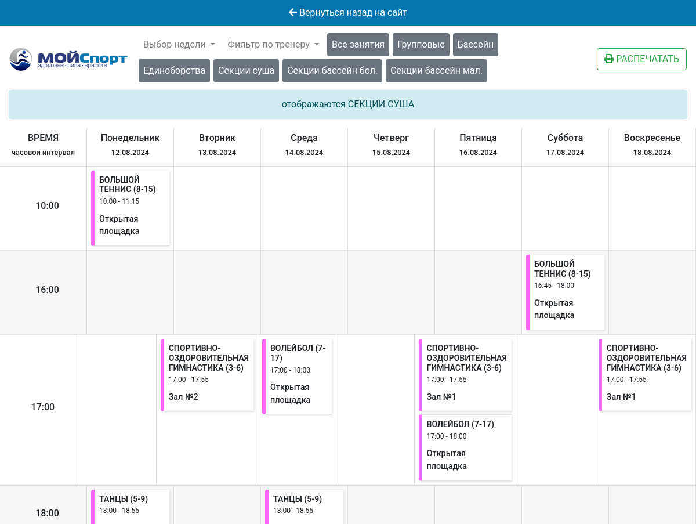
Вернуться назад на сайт (348, 12)
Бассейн (476, 44)
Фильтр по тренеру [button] (270, 44)
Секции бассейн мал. (436, 70)
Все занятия (358, 44)
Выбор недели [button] (175, 44)
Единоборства (174, 70)
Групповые (420, 44)
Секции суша (246, 70)
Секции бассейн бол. (332, 70)
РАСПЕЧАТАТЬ (641, 58)
